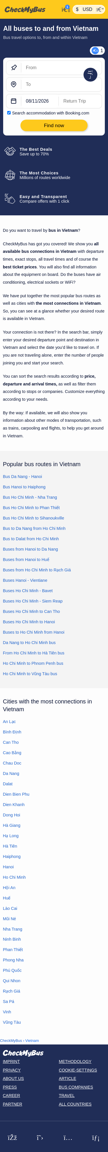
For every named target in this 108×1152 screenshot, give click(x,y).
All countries (75, 1104)
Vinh (7, 1012)
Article (67, 1078)
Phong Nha (13, 960)
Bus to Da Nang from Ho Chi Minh (34, 528)
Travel (67, 1095)
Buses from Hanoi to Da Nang (30, 549)
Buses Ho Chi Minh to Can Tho (31, 611)
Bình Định (12, 732)
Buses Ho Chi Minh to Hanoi (29, 622)
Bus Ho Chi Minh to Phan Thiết (31, 507)
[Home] (30, 9)
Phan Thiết (13, 949)
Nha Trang (12, 929)
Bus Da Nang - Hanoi (22, 476)
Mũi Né (9, 918)
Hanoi (8, 867)
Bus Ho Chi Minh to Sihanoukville (33, 518)
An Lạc (9, 721)
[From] (61, 68)
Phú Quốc (12, 970)
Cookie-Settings (78, 1070)
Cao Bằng (12, 752)
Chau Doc (12, 763)
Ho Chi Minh (14, 877)
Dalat (8, 784)
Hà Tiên (10, 846)
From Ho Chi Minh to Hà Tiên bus (34, 653)
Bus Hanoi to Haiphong (24, 487)
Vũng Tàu (12, 1022)
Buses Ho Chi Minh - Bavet (28, 590)
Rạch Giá (11, 991)
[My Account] (65, 8)
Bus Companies (76, 1087)
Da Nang (11, 773)
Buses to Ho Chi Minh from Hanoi (34, 632)
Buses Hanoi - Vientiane (25, 580)
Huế (6, 898)
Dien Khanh (13, 804)
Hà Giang (11, 825)
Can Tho (11, 742)
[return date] (80, 101)
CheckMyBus (11, 1040)
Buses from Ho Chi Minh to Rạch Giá (37, 570)
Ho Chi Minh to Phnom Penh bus (33, 663)
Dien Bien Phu (16, 794)
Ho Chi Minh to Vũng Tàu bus (30, 673)
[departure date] (40, 101)
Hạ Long (10, 835)
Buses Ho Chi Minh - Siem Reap (32, 601)
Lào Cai (10, 908)
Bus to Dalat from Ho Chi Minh (31, 539)
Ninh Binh (12, 939)
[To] (61, 84)
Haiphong (12, 856)
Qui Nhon (11, 980)
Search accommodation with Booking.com (50, 113)
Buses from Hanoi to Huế (26, 559)
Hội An (9, 887)
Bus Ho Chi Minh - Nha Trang (30, 497)
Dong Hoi (11, 815)
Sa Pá (8, 1001)
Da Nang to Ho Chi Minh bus (29, 642)
